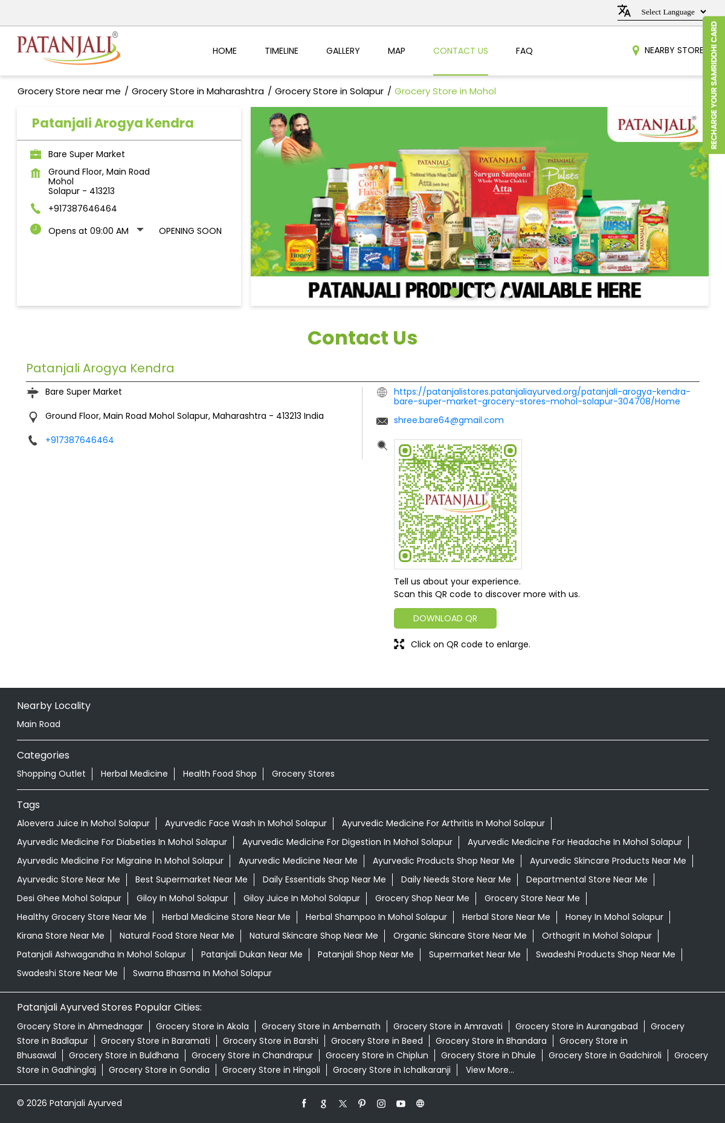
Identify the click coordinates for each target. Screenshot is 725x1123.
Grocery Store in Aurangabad (576, 1026)
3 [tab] (489, 291)
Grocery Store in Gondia (159, 1070)
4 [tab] (507, 291)
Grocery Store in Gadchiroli (605, 1055)
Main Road (38, 724)
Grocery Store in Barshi (270, 1041)
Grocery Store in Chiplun (377, 1055)
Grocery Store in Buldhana (124, 1055)
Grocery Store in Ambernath (321, 1026)
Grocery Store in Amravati (448, 1026)
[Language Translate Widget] (672, 12)
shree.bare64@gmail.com (449, 420)
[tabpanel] (480, 206)
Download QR (445, 618)
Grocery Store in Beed (377, 1041)
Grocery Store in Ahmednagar (80, 1026)
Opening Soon (190, 231)
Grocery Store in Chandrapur (252, 1055)
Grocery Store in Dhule (488, 1055)
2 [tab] (471, 291)
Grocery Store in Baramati (155, 1041)
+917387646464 (82, 208)
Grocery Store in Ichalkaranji (392, 1070)
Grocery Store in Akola (202, 1026)
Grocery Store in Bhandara (491, 1041)
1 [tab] (453, 291)
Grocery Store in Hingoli (271, 1070)
